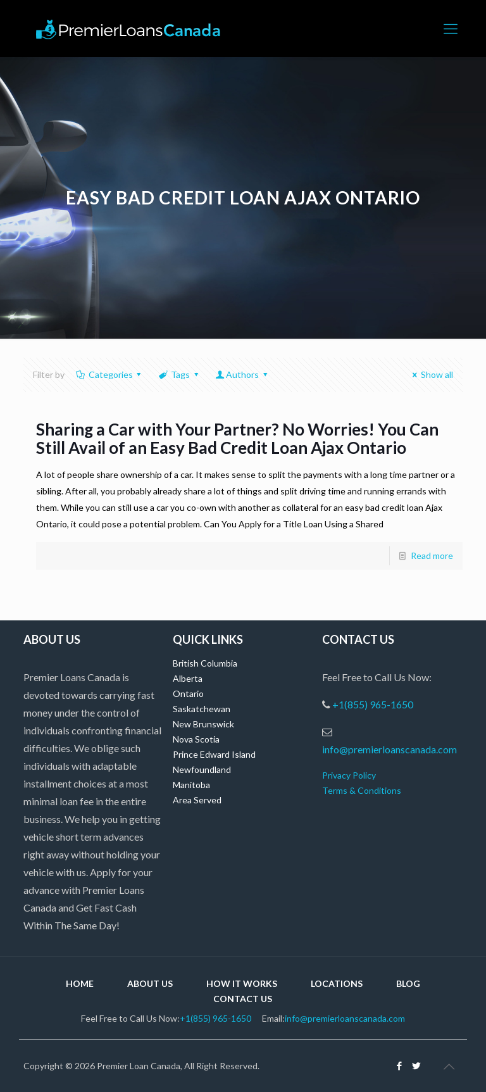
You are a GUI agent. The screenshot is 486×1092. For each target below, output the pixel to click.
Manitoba (191, 784)
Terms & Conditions (361, 790)
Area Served (197, 799)
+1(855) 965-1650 (372, 704)
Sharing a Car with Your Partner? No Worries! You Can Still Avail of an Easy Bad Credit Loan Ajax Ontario (237, 438)
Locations (337, 983)
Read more (432, 555)
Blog (408, 983)
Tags (179, 374)
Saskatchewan (201, 708)
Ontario (188, 693)
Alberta (187, 678)
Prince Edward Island (214, 754)
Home (80, 983)
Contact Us (242, 998)
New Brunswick (203, 724)
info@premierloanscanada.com (389, 749)
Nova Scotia (196, 739)
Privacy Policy (349, 775)
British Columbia (205, 663)
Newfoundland (202, 769)
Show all (430, 374)
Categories (109, 374)
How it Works (241, 983)
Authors (242, 374)
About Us (150, 983)
